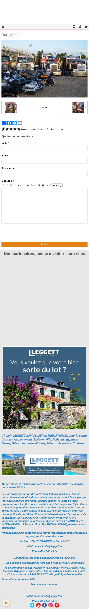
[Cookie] (6, 603)
